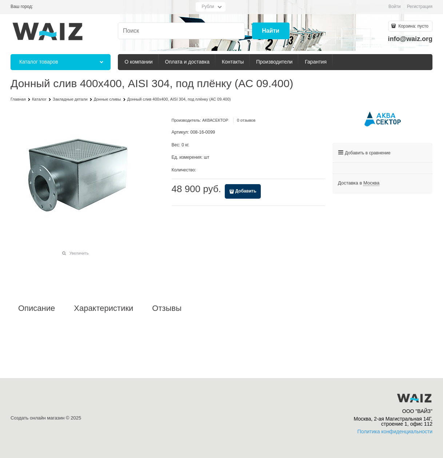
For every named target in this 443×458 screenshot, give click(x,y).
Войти (394, 6)
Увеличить (79, 253)
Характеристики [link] (103, 308)
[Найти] (271, 31)
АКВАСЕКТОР (215, 120)
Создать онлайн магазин (37, 418)
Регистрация (419, 6)
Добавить (245, 191)
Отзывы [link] (166, 308)
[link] (371, 183)
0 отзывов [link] (246, 120)
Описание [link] (36, 308)
